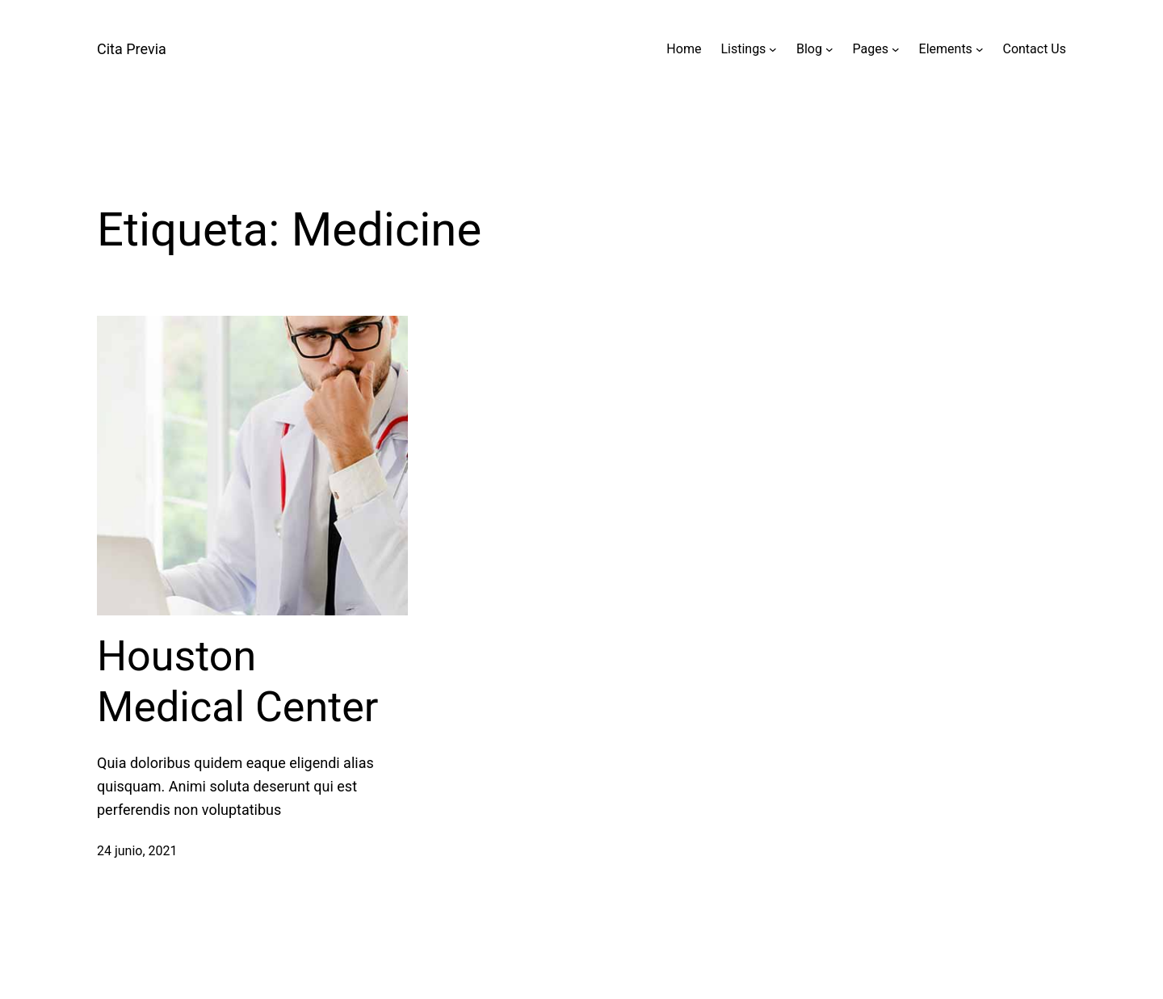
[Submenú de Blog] (829, 49)
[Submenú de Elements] (980, 49)
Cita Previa (131, 48)
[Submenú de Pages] (896, 49)
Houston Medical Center (237, 681)
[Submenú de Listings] (773, 49)
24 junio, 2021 (137, 850)
